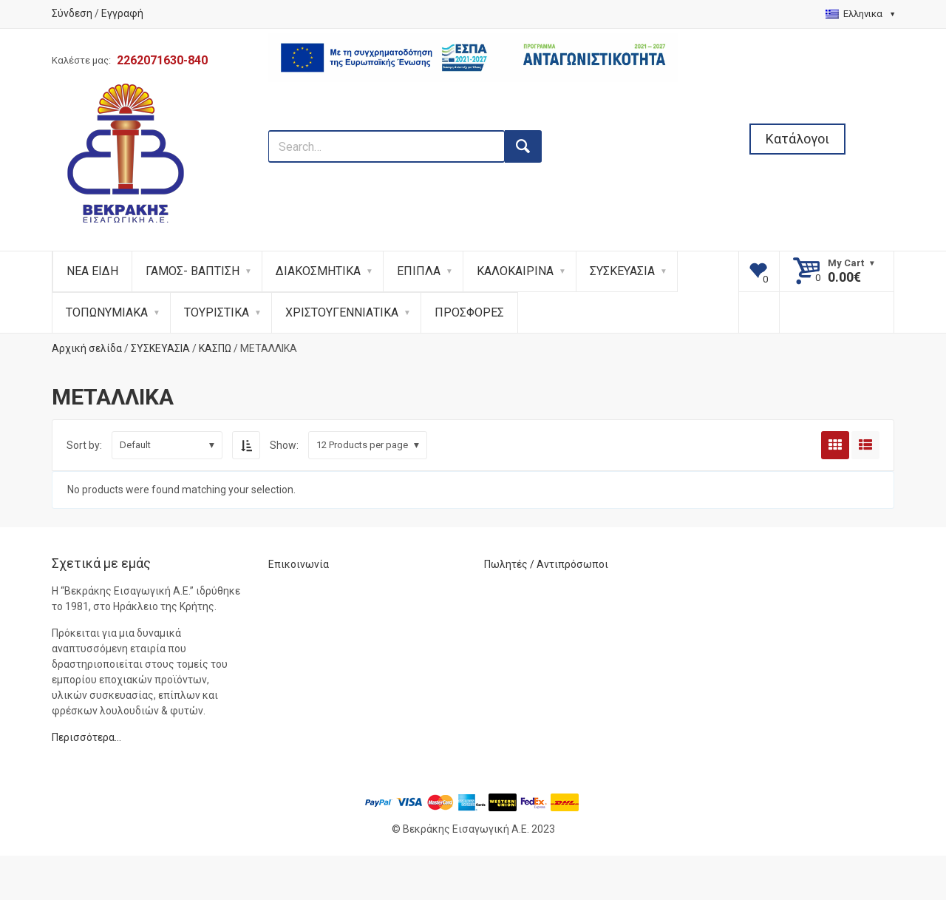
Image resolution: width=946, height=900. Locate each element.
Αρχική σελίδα (87, 348)
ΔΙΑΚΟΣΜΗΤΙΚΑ (318, 271)
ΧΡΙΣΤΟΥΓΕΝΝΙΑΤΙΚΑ (341, 312)
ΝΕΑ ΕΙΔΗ (92, 271)
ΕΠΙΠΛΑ (418, 271)
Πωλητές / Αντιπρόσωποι (546, 564)
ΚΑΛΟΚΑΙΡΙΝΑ (515, 271)
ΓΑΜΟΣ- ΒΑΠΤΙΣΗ (192, 271)
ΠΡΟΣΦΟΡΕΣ (469, 312)
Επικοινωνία (298, 564)
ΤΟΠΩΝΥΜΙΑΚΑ (107, 312)
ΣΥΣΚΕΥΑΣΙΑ (622, 271)
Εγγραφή (122, 13)
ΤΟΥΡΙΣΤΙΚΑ (216, 312)
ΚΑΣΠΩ (215, 348)
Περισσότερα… (86, 737)
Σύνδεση (72, 13)
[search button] (523, 146)
